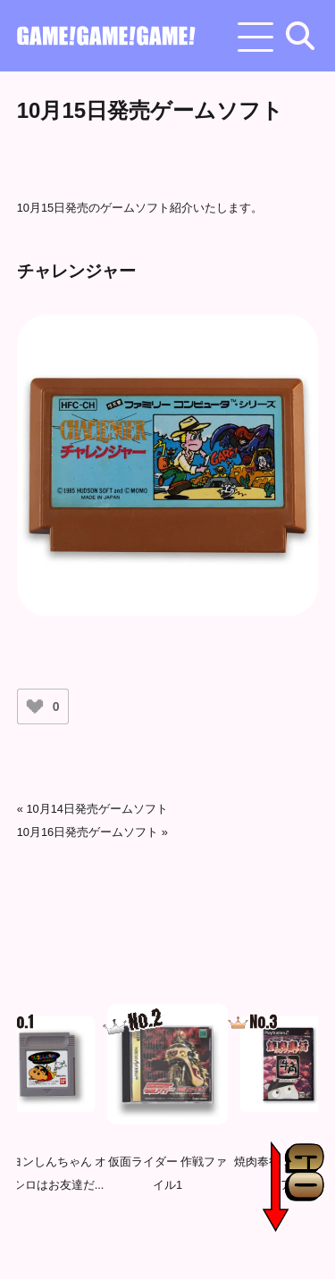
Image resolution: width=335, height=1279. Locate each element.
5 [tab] (213, 1245)
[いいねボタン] (34, 706)
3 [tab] (159, 1245)
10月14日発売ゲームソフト (96, 808)
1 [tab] (105, 1245)
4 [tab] (186, 1245)
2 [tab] (132, 1245)
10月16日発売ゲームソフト (87, 832)
